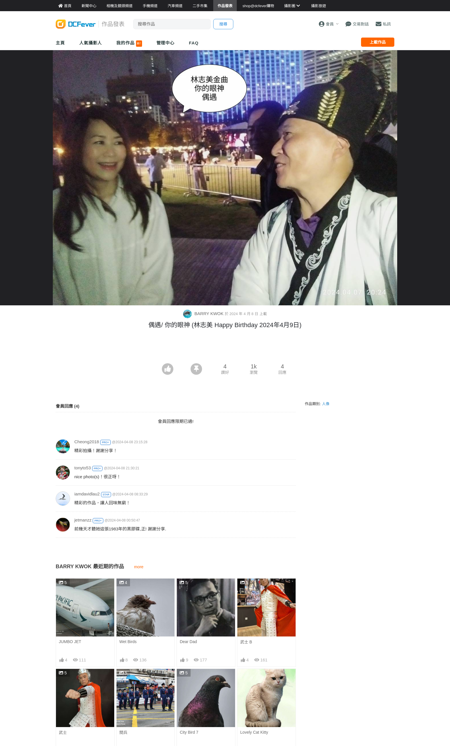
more (138, 567)
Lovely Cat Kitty (254, 732)
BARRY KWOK (203, 313)
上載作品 (378, 42)
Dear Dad (188, 641)
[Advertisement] (225, 347)
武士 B (246, 642)
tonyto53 (82, 467)
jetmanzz (83, 519)
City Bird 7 (189, 732)
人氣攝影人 (90, 42)
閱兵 (123, 732)
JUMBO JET (70, 641)
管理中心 (165, 42)
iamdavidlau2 (87, 493)
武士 (63, 732)
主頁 (60, 42)
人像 (325, 404)
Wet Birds (128, 641)
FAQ (194, 42)
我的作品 (129, 43)
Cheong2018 (86, 441)
